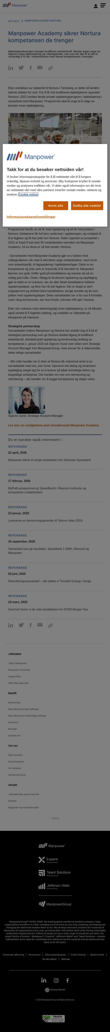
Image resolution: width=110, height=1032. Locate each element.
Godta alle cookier (87, 205)
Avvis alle (55, 205)
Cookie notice (28, 194)
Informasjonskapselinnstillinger (31, 216)
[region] (55, 185)
